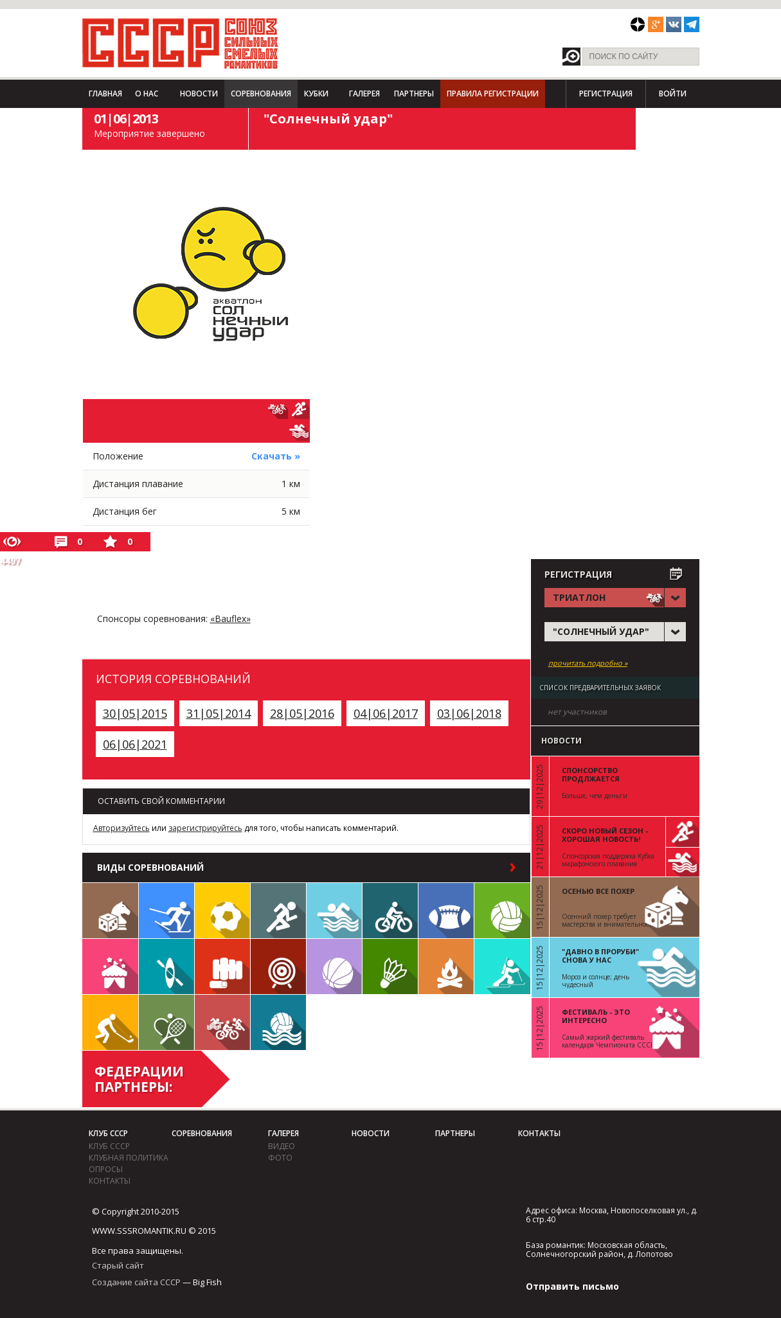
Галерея (364, 93)
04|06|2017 (386, 713)
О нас (146, 93)
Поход (446, 966)
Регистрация (606, 93)
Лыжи (166, 910)
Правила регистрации (493, 93)
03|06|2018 (469, 713)
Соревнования (261, 93)
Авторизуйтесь (121, 828)
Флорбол (110, 1022)
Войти (673, 93)
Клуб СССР (108, 1133)
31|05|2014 (218, 713)
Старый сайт (118, 1265)
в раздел (483, 867)
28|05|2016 (302, 713)
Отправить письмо (572, 1286)
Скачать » (275, 456)
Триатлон (222, 1022)
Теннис (166, 1022)
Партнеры (414, 93)
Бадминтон (390, 966)
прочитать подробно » (587, 663)
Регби (446, 910)
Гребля (166, 966)
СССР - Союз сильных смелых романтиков (180, 43)
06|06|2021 (135, 744)
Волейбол (502, 910)
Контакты (109, 1180)
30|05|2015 (135, 713)
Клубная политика (128, 1157)
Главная (105, 93)
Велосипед (390, 910)
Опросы (106, 1169)
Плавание (334, 910)
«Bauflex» (230, 618)
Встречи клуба (110, 966)
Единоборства (222, 966)
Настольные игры (110, 910)
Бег (278, 910)
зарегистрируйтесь (205, 828)
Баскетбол (334, 966)
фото (280, 1157)
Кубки (316, 93)
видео (281, 1146)
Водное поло (278, 1022)
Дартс (278, 966)
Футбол (222, 910)
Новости (199, 93)
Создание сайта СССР (136, 1282)
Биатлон (502, 966)
